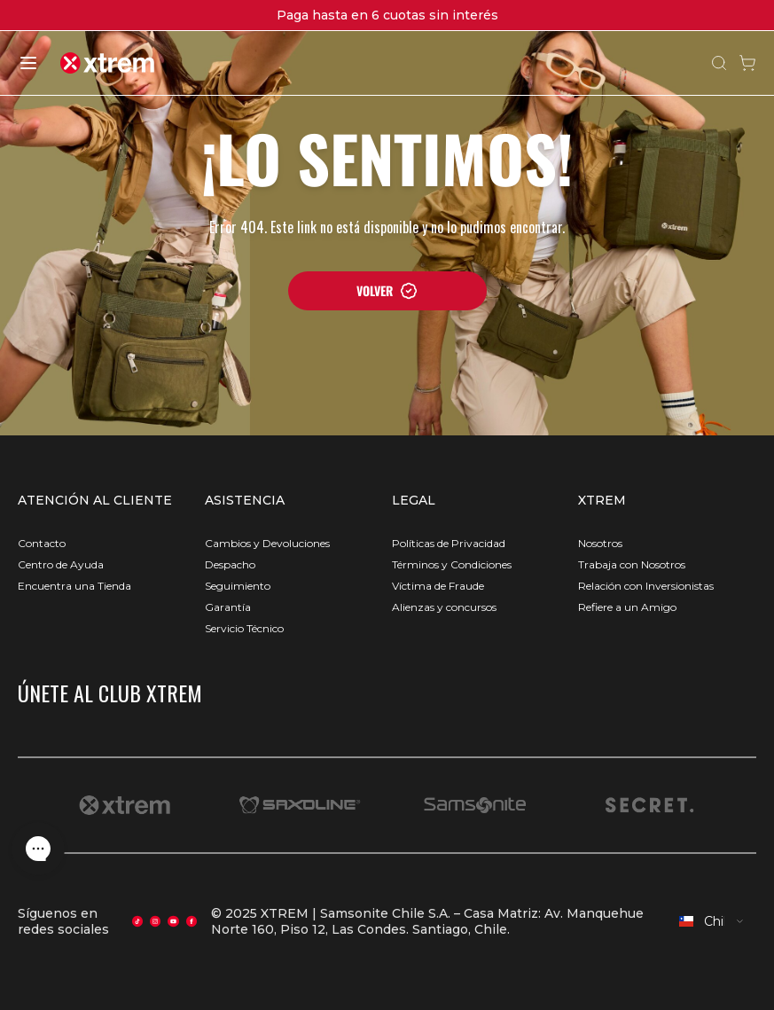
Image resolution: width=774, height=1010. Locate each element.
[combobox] (712, 921)
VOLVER (387, 290)
